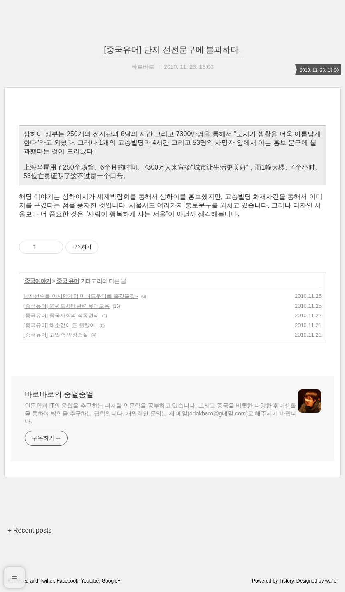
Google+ (111, 581)
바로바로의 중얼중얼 (59, 394)
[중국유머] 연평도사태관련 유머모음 (66, 306)
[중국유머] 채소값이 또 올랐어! (60, 325)
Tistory (286, 581)
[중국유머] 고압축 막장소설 (55, 335)
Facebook (67, 581)
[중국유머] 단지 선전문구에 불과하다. (172, 49)
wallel (331, 581)
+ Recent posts (29, 530)
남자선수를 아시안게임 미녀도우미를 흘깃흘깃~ (80, 296)
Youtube (90, 581)
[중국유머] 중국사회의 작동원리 (61, 315)
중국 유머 (67, 281)
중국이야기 (37, 281)
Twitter (47, 581)
